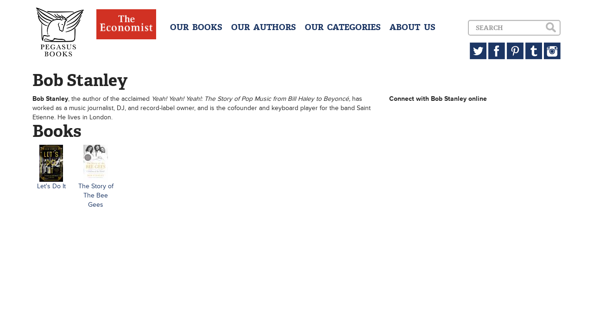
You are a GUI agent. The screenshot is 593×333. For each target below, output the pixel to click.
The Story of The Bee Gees (96, 195)
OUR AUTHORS (263, 27)
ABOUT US (412, 27)
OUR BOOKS (196, 27)
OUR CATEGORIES (343, 27)
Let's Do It (51, 186)
